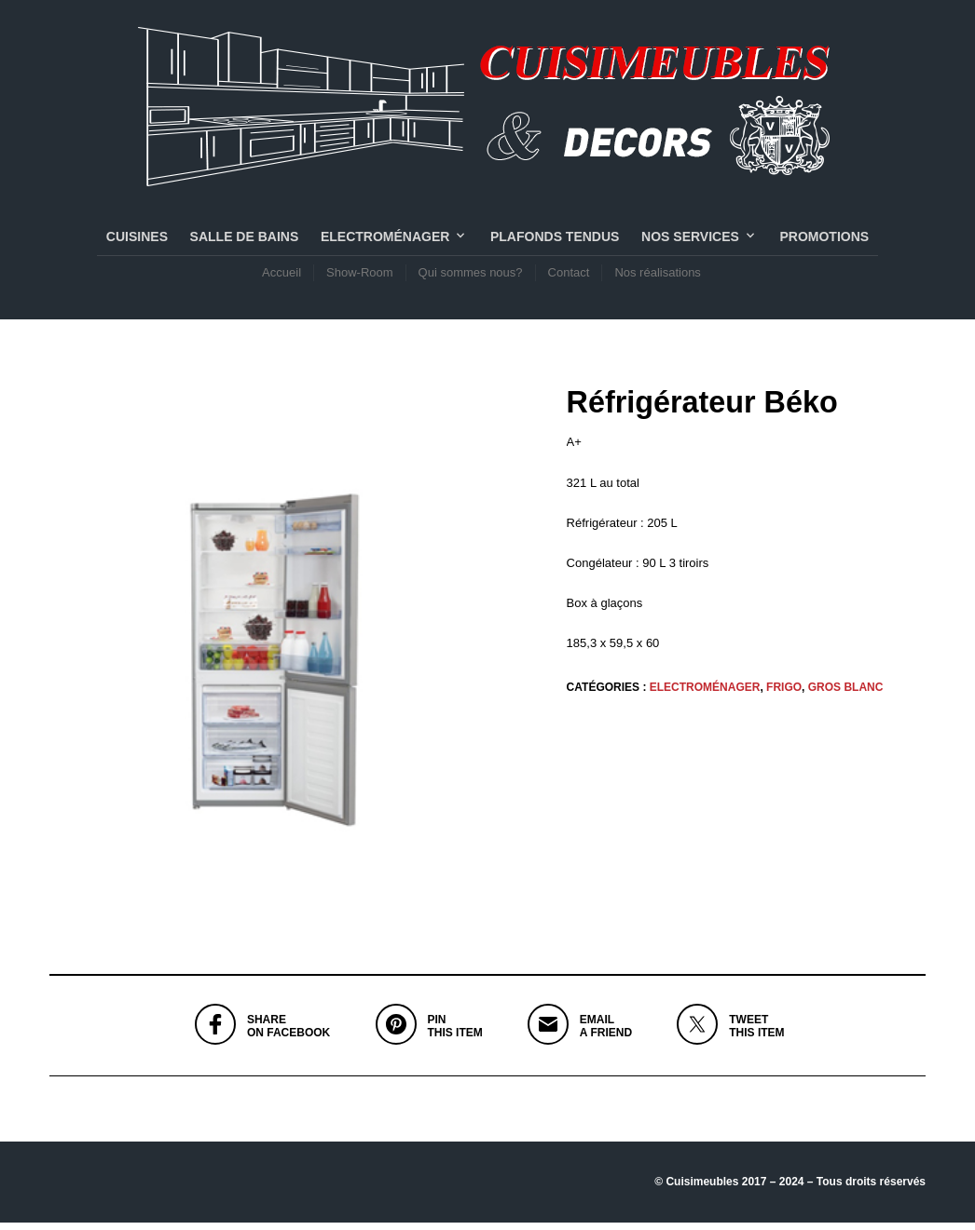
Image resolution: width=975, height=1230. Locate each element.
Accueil (281, 276)
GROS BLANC (846, 694)
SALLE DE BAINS (244, 240)
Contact (569, 276)
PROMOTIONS (824, 240)
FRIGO (784, 694)
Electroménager (385, 240)
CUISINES (137, 240)
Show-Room (359, 276)
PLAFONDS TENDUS (554, 240)
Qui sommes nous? (471, 276)
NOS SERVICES (690, 240)
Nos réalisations (657, 276)
